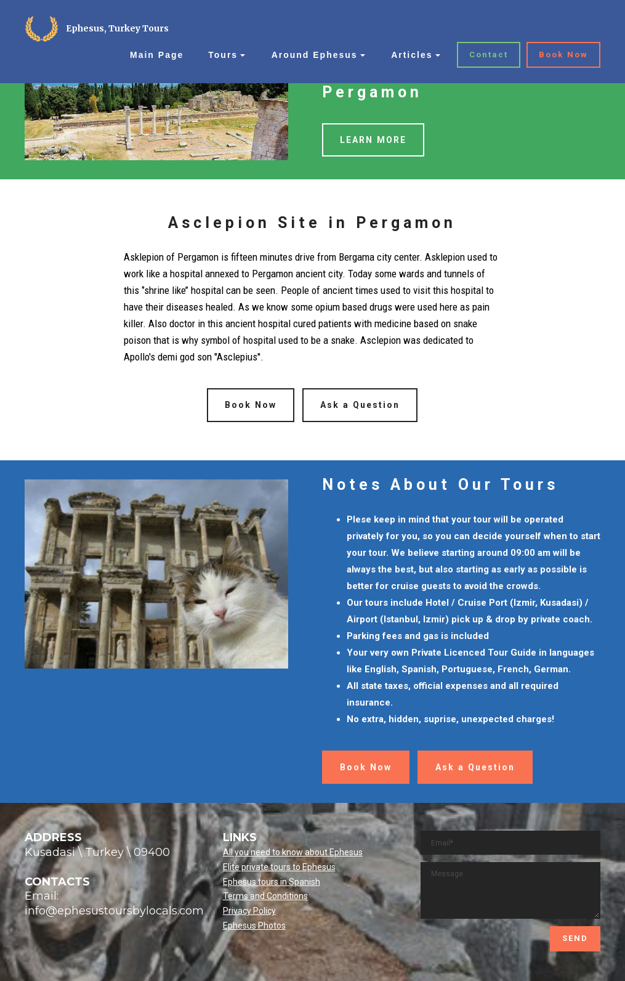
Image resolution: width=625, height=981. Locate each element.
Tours (223, 55)
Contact (488, 54)
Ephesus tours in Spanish (271, 882)
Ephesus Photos (254, 925)
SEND (575, 938)
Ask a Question (360, 405)
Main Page (156, 55)
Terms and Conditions (265, 896)
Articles (411, 55)
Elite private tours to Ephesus (279, 867)
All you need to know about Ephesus (293, 852)
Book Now (563, 54)
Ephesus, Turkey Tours (117, 28)
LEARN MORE (373, 140)
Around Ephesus (315, 55)
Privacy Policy (249, 911)
